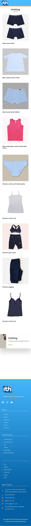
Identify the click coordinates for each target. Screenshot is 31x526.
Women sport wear (9, 253)
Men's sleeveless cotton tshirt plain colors (14, 147)
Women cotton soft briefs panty (13, 184)
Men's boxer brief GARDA (11, 112)
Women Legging (8, 287)
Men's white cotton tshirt (11, 78)
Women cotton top (9, 218)
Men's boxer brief (8, 43)
